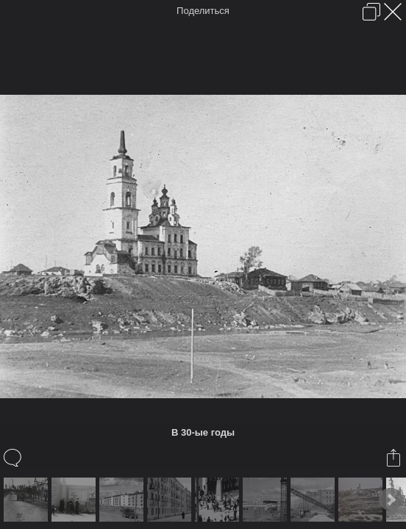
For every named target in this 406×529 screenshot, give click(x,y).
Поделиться (203, 10)
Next (390, 499)
